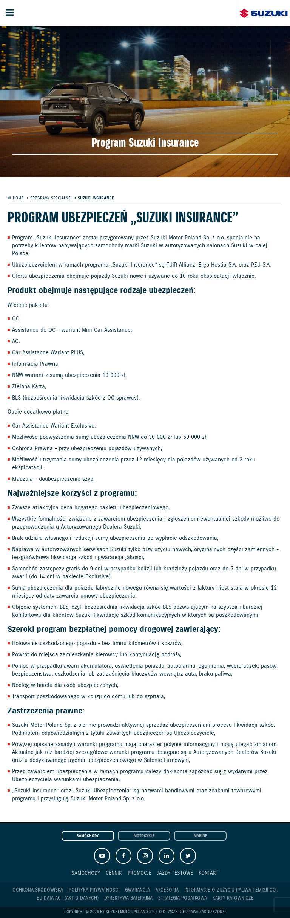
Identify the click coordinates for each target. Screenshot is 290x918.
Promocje (139, 873)
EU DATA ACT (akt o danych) (68, 898)
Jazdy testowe (175, 873)
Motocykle (144, 836)
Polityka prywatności (94, 890)
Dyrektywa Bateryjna (128, 898)
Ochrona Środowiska (37, 890)
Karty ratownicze (233, 898)
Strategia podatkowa (182, 898)
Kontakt (209, 873)
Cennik (114, 873)
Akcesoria (167, 890)
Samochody (88, 836)
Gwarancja (137, 890)
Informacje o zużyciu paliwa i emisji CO (231, 890)
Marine (200, 836)
